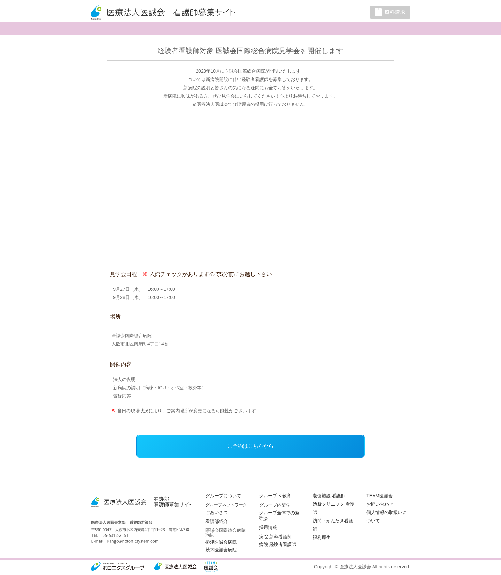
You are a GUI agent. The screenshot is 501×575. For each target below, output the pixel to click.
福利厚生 (322, 537)
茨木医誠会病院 (221, 549)
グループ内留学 (274, 505)
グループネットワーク (226, 504)
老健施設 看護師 (329, 495)
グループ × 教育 (275, 495)
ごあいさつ (216, 512)
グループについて (223, 495)
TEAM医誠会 (379, 495)
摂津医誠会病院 (221, 542)
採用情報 (268, 527)
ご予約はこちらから (250, 446)
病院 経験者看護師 (277, 544)
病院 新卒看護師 (275, 536)
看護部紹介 (216, 521)
